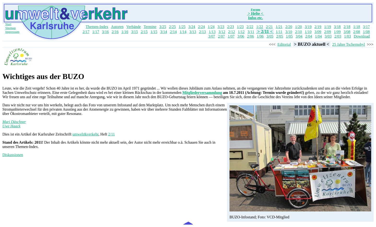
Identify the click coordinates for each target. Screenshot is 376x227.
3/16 (105, 32)
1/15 (154, 32)
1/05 (289, 36)
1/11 (279, 32)
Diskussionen (12, 155)
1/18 (356, 27)
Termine (150, 27)
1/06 (260, 36)
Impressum (12, 32)
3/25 (162, 27)
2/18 (347, 27)
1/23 (240, 27)
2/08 (356, 32)
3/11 (250, 32)
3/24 (191, 27)
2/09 (327, 32)
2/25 (172, 27)
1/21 (279, 27)
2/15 (144, 32)
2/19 (317, 27)
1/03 (347, 36)
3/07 (211, 36)
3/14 (163, 32)
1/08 (366, 32)
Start (8, 24)
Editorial (284, 44)
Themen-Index (97, 27)
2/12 (231, 32)
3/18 (337, 27)
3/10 (288, 32)
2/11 (111, 134)
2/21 (269, 27)
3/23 (220, 27)
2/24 (201, 27)
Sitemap (10, 28)
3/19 (308, 27)
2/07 (221, 36)
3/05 (269, 36)
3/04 (299, 36)
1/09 (337, 32)
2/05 (279, 36)
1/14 (183, 32)
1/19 (327, 27)
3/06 (240, 36)
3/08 (347, 32)
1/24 (211, 27)
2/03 (337, 36)
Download (362, 36)
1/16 (124, 32)
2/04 (308, 36)
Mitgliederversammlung (202, 93)
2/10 (298, 32)
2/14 (173, 32)
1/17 (95, 32)
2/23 (230, 27)
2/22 (250, 27)
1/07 (231, 36)
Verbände (133, 27)
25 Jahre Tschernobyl (348, 44)
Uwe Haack (11, 126)
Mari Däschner (14, 122)
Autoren (117, 27)
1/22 (259, 27)
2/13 (202, 32)
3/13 (192, 32)
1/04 (318, 36)
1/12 (241, 32)
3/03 (328, 36)
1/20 (298, 27)
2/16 (115, 32)
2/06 (250, 36)
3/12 (221, 32)
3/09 (317, 32)
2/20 (288, 27)
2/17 (85, 32)
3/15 (134, 32)
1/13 (212, 32)
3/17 (366, 27)
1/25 (182, 27)
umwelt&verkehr (85, 134)
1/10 (308, 32)
